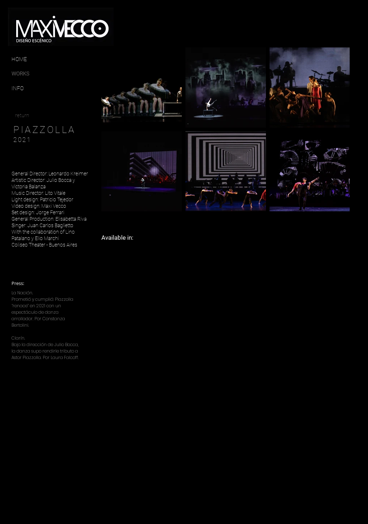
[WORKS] (25, 73)
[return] (22, 115)
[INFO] (29, 88)
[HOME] (19, 59)
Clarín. (18, 338)
